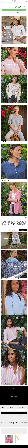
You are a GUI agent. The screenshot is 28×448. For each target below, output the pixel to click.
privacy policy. (14, 423)
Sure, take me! (14, 9)
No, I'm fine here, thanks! (14, 12)
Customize (14, 230)
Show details (23, 227)
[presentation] (1, 30)
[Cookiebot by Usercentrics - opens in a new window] (23, 217)
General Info (14, 433)
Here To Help (14, 429)
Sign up (14, 412)
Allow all (22, 230)
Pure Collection (14, 431)
